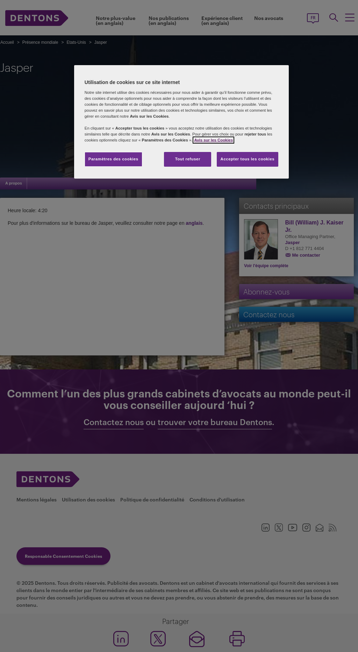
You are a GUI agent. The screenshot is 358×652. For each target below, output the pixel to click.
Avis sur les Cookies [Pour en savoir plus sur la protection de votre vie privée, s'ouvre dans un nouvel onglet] (213, 140)
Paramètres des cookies (113, 159)
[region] (181, 122)
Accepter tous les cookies (248, 159)
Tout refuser (187, 159)
